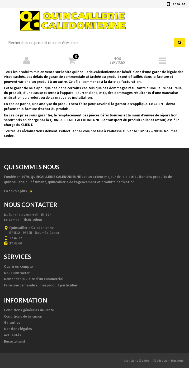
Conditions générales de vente (29, 310)
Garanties (12, 322)
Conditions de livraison (23, 316)
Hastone (177, 360)
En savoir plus (18, 190)
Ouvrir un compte (18, 266)
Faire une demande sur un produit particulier (40, 285)
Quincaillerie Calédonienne (73, 19)
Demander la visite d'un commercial (33, 278)
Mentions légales (18, 328)
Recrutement (14, 341)
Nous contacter (17, 272)
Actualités (12, 335)
